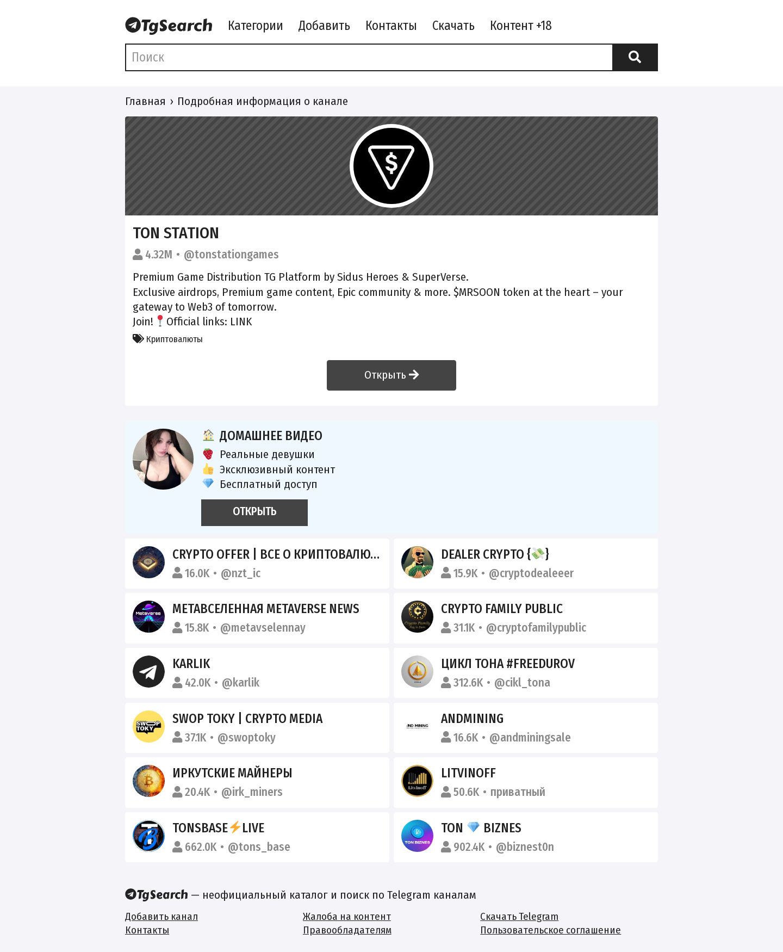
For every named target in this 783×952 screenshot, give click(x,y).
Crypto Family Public (502, 608)
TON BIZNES (481, 828)
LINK (241, 321)
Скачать (453, 25)
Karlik (191, 663)
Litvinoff (468, 773)
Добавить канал (161, 916)
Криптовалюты (168, 338)
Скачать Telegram (519, 916)
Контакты (391, 25)
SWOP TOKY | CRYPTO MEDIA (247, 718)
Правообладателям (347, 930)
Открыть (391, 375)
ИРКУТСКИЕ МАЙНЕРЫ (232, 773)
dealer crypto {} (495, 554)
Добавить (324, 25)
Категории (255, 25)
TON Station (176, 233)
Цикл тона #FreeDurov (508, 663)
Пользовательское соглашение (550, 930)
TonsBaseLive (218, 828)
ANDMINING (472, 718)
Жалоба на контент (347, 916)
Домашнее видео (261, 435)
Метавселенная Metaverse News (265, 608)
